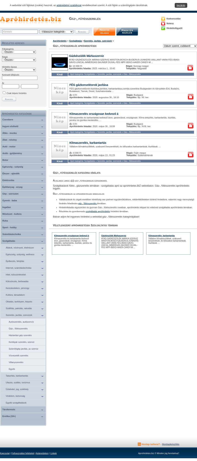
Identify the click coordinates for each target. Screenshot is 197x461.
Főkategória (8, 49)
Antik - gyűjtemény (12, 153)
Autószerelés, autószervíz (21, 322)
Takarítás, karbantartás (17, 376)
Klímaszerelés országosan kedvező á (93, 113)
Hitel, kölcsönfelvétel (16, 274)
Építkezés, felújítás (15, 261)
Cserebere (7, 119)
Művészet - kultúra (11, 214)
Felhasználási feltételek (22, 453)
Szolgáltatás (8, 241)
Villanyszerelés (16, 362)
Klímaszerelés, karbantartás (87, 142)
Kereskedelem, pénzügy (17, 288)
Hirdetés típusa (9, 67)
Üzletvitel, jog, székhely (17, 389)
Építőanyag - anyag (12, 187)
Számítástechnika (11, 234)
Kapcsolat (5, 453)
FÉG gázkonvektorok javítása (88, 84)
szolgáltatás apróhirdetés (98, 211)
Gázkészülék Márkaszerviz (86, 56)
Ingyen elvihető (10, 126)
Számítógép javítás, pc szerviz (23, 349)
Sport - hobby (9, 227)
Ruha (5, 220)
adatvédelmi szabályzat (69, 5)
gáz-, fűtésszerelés (87, 203)
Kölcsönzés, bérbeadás (17, 281)
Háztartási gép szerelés (20, 335)
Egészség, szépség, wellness (20, 254)
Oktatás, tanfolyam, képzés (19, 301)
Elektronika (8, 180)
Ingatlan (6, 207)
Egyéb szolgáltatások (16, 403)
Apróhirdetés (59, 41)
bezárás (181, 5)
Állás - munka (9, 133)
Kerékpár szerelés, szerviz (21, 342)
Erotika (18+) (9, 416)
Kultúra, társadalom (15, 295)
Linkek (53, 453)
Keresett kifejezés (10, 75)
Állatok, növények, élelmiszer (20, 247)
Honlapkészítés (170, 444)
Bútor (5, 160)
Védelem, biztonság (15, 396)
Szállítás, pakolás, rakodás (19, 308)
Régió (5, 57)
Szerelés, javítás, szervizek (19, 315)
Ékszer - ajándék (11, 173)
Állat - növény (9, 140)
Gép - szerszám (10, 194)
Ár (3, 83)
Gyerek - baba (9, 200)
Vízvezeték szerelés (18, 355)
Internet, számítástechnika (18, 268)
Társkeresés (8, 409)
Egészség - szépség (12, 167)
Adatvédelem (42, 453)
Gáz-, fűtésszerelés (18, 328)
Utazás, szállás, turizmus (18, 382)
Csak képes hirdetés (16, 93)
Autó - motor (9, 146)
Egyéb (12, 369)
